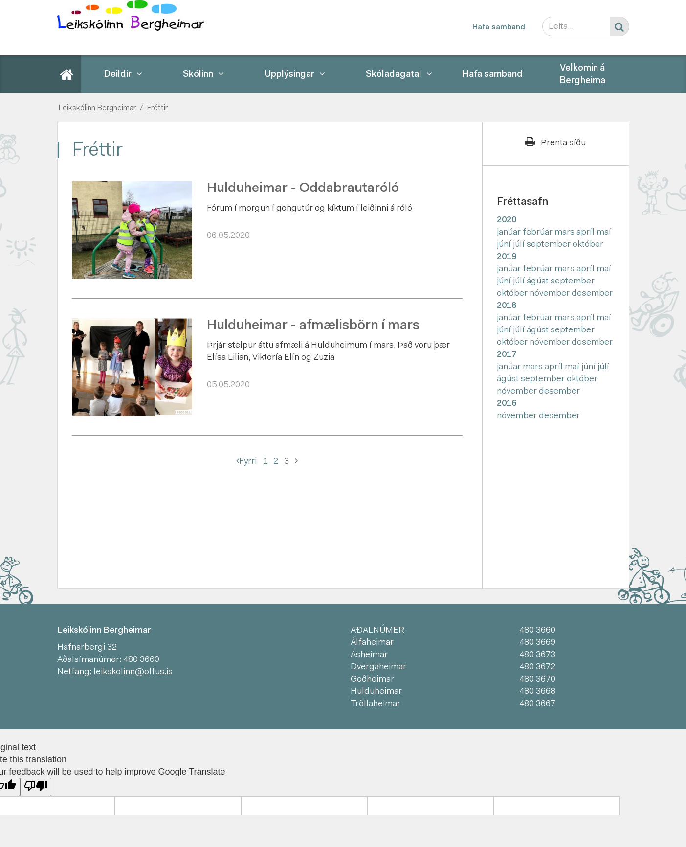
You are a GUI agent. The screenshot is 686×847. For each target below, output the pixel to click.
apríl (586, 232)
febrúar (538, 232)
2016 (506, 404)
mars (565, 232)
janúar (510, 232)
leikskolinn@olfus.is (133, 672)
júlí (520, 244)
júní (505, 244)
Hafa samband (498, 27)
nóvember (551, 293)
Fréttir (157, 108)
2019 (506, 257)
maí (604, 232)
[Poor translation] (35, 787)
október (588, 244)
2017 (506, 355)
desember (592, 293)
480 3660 (141, 660)
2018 (506, 306)
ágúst (539, 281)
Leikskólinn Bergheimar (97, 108)
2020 (506, 220)
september (550, 244)
